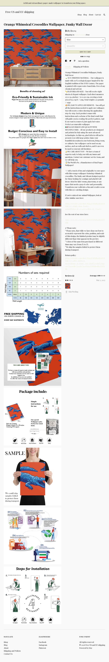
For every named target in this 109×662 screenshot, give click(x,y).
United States (80, 35)
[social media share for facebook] (66, 61)
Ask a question (83, 61)
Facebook (42, 642)
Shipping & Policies (81, 67)
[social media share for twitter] (70, 61)
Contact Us (8, 654)
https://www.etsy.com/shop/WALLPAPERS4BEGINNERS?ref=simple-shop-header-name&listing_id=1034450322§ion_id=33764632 (85, 206)
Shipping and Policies (12, 651)
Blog (85, 15)
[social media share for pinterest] (75, 61)
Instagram (43, 645)
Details (68, 67)
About (91, 15)
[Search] (104, 15)
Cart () (98, 15)
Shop (80, 15)
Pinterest (42, 648)
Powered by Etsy (85, 648)
